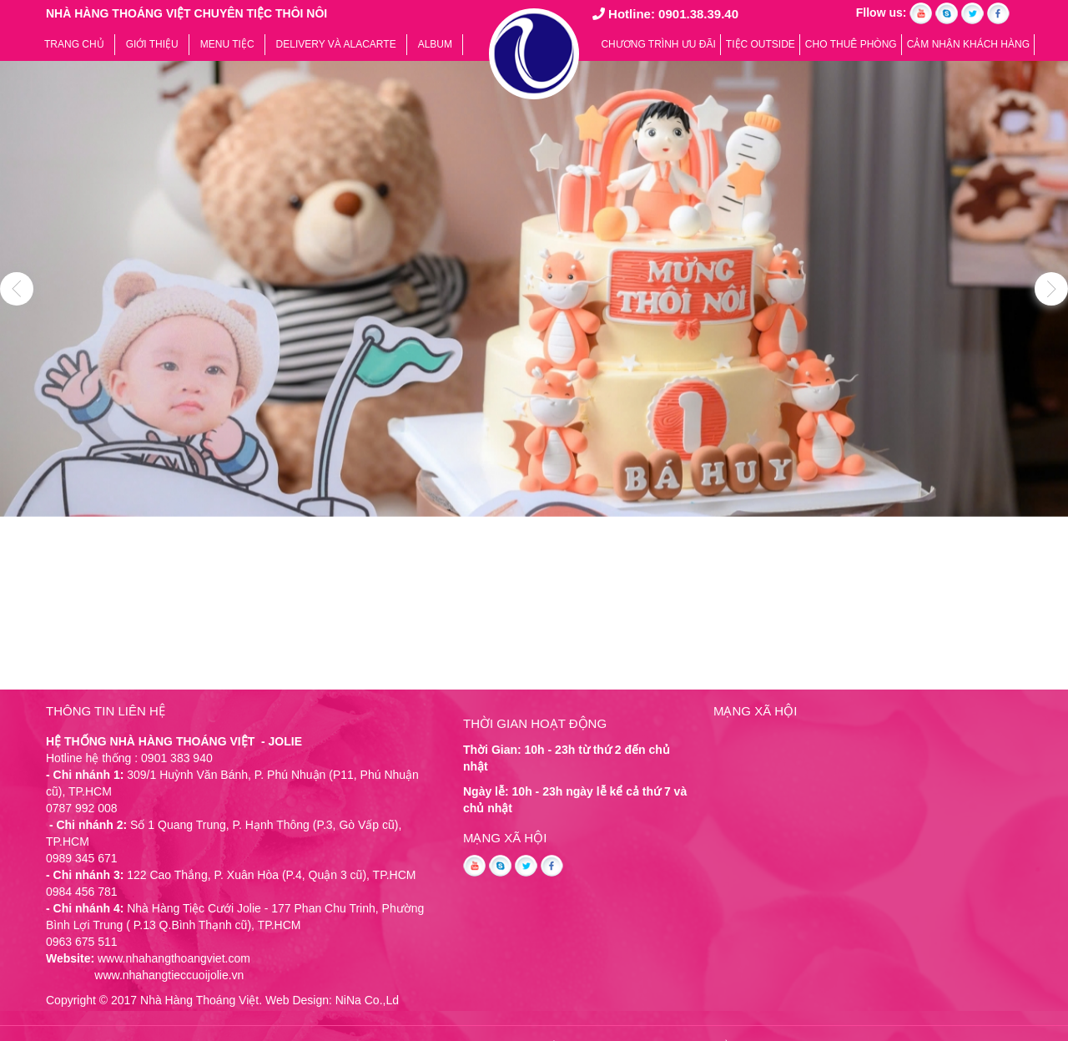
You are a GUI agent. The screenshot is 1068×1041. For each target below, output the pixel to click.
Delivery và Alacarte (336, 44)
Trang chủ (74, 44)
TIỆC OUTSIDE (760, 44)
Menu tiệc (227, 44)
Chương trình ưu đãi (658, 44)
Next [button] (1051, 289)
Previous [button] (16, 289)
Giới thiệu (152, 44)
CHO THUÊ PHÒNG (851, 44)
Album (435, 44)
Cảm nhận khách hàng (968, 44)
